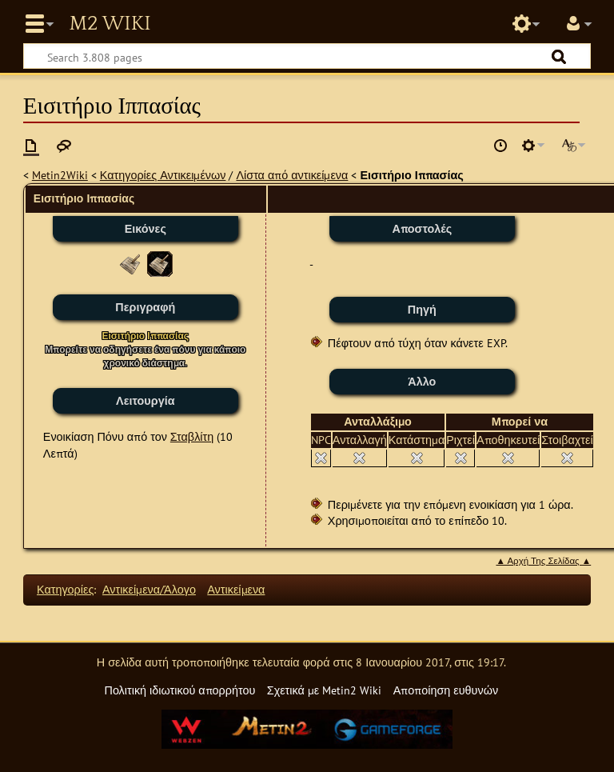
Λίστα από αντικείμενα (292, 174)
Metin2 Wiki (109, 24)
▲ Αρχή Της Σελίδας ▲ (543, 561)
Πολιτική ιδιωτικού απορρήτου (179, 690)
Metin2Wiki (60, 174)
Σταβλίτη (191, 436)
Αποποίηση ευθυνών (445, 690)
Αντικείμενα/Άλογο (149, 589)
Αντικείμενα (236, 589)
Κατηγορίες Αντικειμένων (163, 174)
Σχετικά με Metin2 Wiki (324, 690)
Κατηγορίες (65, 589)
